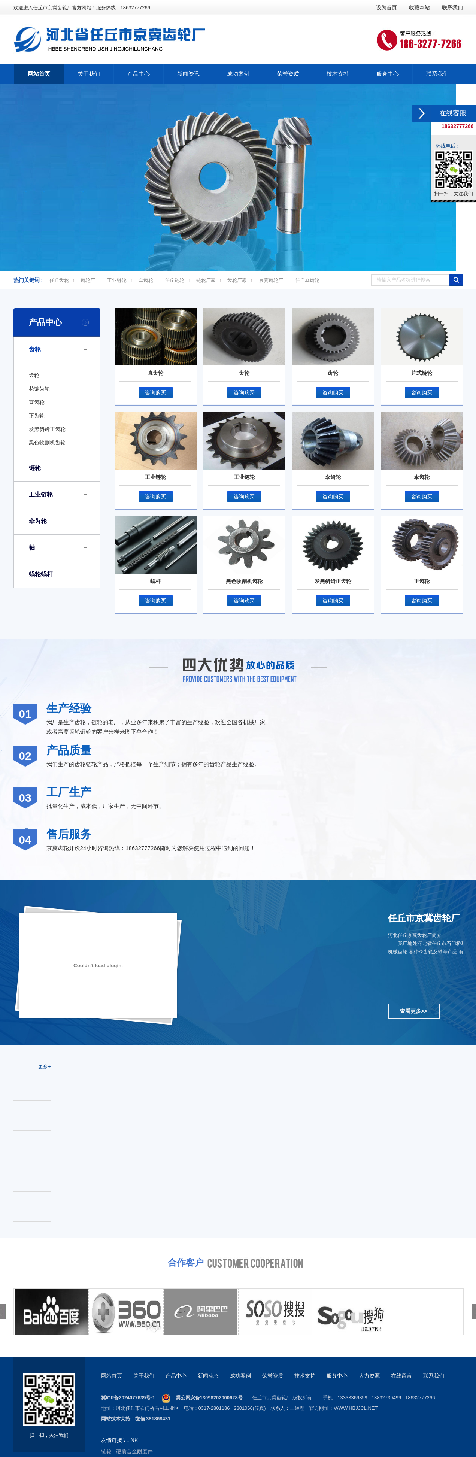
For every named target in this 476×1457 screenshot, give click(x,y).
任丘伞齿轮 (307, 280)
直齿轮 (37, 402)
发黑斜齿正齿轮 (47, 429)
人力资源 (369, 1376)
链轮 (35, 468)
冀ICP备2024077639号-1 (128, 1397)
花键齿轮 (39, 389)
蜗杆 (155, 581)
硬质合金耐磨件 (134, 1451)
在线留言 (401, 1376)
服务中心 (337, 1376)
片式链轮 (421, 373)
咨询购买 (155, 392)
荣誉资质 (272, 1376)
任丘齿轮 (59, 280)
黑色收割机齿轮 (47, 443)
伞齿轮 (146, 280)
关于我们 (143, 1376)
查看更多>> (413, 1011)
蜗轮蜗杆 (41, 574)
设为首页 (386, 7)
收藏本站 (419, 7)
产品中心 (45, 322)
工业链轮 (117, 280)
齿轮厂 (88, 280)
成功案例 (240, 1376)
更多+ (44, 1066)
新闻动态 (208, 1376)
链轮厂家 (206, 280)
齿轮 (35, 349)
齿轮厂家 (237, 280)
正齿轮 (37, 416)
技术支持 (304, 1376)
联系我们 (452, 7)
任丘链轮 (174, 280)
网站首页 (111, 1376)
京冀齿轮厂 (271, 280)
